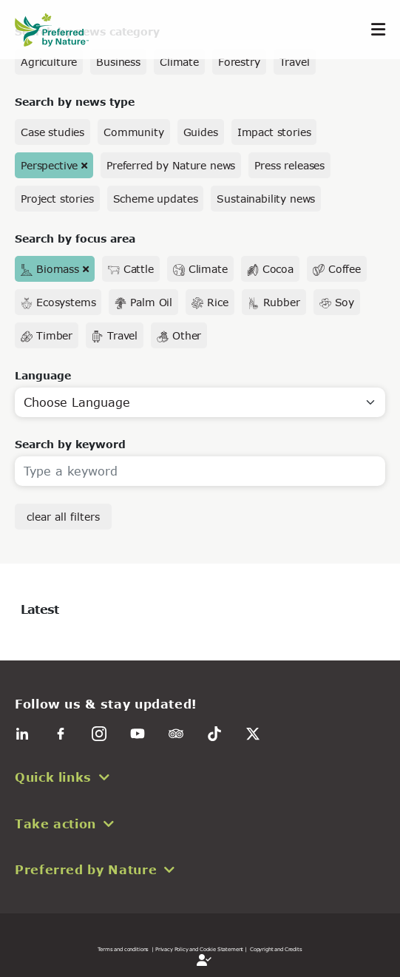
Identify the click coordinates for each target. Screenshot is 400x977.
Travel (294, 61)
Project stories (57, 198)
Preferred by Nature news (170, 165)
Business (118, 61)
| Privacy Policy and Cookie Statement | (199, 949)
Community (134, 132)
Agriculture (49, 61)
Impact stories (274, 132)
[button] (200, 777)
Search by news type (75, 101)
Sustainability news (266, 198)
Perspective (49, 165)
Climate (179, 61)
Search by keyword (70, 444)
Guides (200, 132)
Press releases (289, 165)
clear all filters (63, 516)
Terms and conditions (123, 949)
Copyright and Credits (276, 949)
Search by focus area (75, 238)
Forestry (239, 61)
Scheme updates (155, 198)
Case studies (52, 132)
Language (43, 375)
